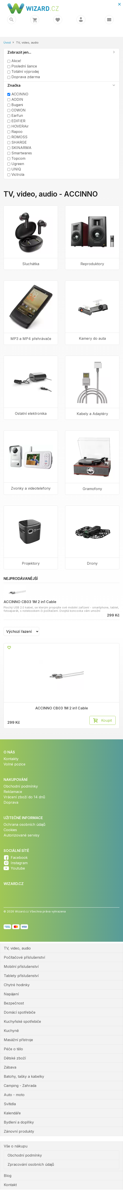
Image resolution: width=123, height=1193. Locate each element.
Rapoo (15, 131)
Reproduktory (92, 264)
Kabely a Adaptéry (92, 413)
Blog (7, 1175)
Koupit (106, 720)
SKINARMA (19, 147)
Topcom (16, 158)
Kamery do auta (92, 338)
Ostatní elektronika (31, 413)
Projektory (31, 563)
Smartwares (19, 153)
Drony (92, 563)
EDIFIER (16, 121)
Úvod (7, 42)
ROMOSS (17, 137)
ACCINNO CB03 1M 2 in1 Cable (30, 602)
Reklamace (13, 791)
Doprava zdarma (23, 77)
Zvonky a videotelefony (31, 488)
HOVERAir (18, 126)
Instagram (19, 863)
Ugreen (15, 163)
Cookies (10, 830)
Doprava (11, 802)
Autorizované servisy (21, 835)
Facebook (19, 857)
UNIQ (14, 169)
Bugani (15, 105)
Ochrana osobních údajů (24, 824)
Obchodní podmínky (21, 786)
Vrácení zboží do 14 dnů (24, 797)
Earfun (15, 115)
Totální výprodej (23, 71)
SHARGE (17, 142)
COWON (16, 110)
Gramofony (92, 488)
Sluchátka (30, 264)
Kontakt (10, 1185)
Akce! (14, 61)
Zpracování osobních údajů (31, 1164)
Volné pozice (14, 764)
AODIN (15, 99)
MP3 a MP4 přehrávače (30, 338)
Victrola (15, 174)
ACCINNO (17, 94)
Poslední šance (22, 66)
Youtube (18, 868)
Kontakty (11, 759)
